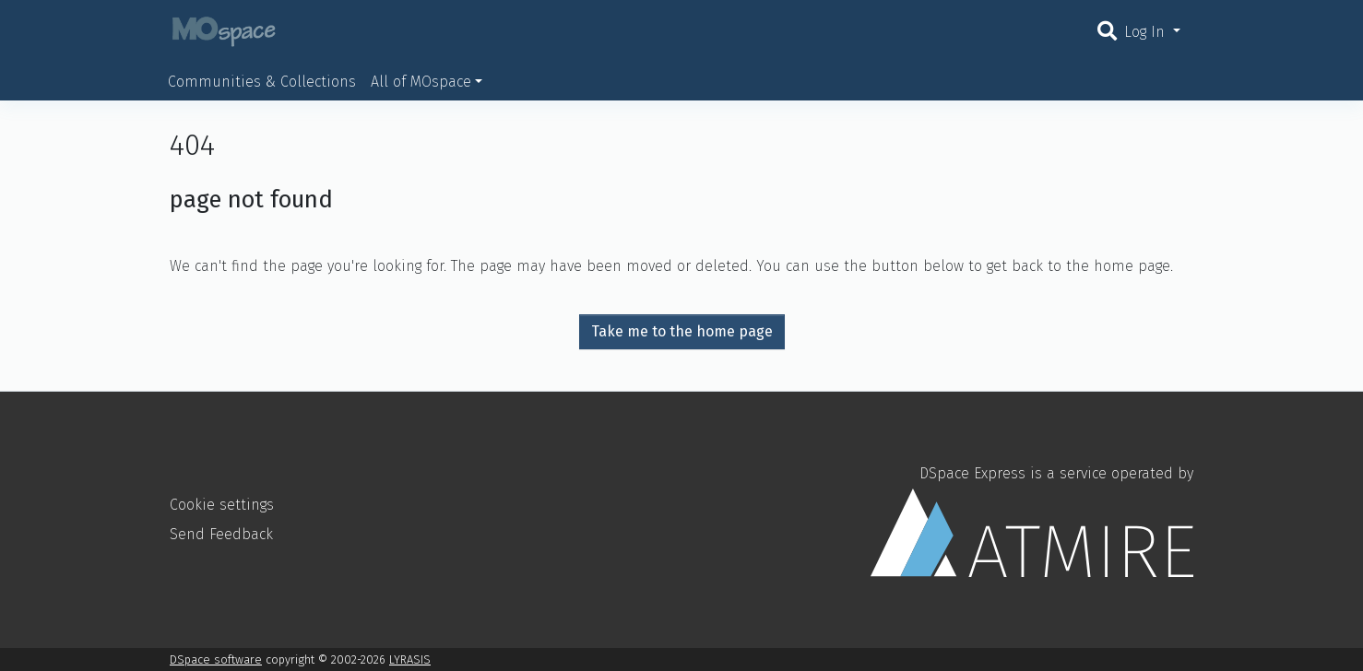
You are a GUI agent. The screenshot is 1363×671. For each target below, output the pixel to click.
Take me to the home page (682, 331)
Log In (1146, 32)
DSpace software (216, 659)
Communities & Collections (262, 81)
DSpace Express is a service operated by (1032, 521)
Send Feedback (221, 534)
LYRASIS (410, 659)
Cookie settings (222, 504)
